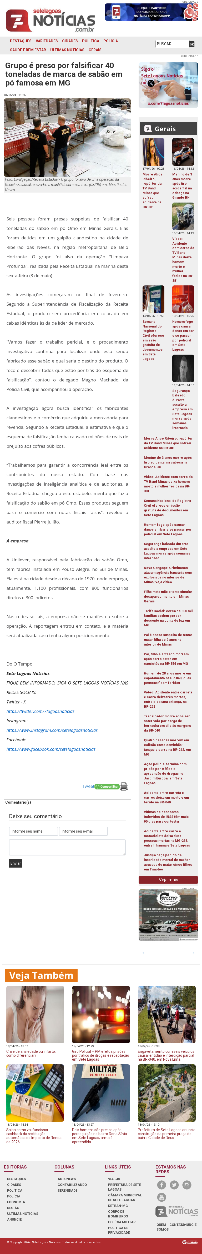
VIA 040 (114, 1179)
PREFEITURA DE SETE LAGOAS (124, 1187)
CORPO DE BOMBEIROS (118, 1214)
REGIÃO (13, 1208)
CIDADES (70, 41)
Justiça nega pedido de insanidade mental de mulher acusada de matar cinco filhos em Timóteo (168, 862)
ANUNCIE (14, 1219)
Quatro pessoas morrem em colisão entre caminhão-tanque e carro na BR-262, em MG (167, 747)
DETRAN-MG (118, 1206)
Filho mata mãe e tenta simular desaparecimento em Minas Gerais (168, 596)
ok (192, 44)
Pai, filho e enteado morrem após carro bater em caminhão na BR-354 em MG (166, 659)
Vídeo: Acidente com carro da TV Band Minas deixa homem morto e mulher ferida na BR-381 (168, 484)
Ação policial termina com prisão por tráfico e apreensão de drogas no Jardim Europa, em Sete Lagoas (165, 773)
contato (177, 1225)
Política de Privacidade (119, 1230)
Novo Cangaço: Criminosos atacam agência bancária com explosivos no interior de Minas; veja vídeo (168, 575)
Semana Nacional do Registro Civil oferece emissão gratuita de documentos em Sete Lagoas (167, 508)
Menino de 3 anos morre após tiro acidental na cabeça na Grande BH (168, 462)
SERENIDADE (67, 1190)
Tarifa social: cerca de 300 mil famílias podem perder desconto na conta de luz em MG (168, 618)
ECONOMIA (16, 1202)
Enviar (16, 863)
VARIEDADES (47, 41)
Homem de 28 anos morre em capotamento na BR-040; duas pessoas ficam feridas (167, 678)
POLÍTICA (90, 41)
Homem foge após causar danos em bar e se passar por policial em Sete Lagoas (168, 529)
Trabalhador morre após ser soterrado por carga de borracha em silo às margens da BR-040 (167, 723)
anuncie (189, 1225)
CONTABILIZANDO (72, 1185)
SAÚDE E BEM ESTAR (28, 50)
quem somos (162, 1227)
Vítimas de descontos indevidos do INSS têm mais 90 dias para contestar (166, 816)
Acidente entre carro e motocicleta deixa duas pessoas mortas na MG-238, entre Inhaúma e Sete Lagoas (167, 838)
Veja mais (168, 879)
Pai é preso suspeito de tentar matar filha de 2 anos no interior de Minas (168, 639)
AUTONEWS (67, 1179)
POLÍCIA (110, 41)
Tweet (88, 786)
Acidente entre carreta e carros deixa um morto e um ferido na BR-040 (166, 797)
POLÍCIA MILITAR (121, 1222)
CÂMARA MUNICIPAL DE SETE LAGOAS (125, 1197)
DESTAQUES (21, 41)
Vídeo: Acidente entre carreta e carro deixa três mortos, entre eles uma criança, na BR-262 (168, 699)
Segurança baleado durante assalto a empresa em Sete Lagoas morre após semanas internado (167, 551)
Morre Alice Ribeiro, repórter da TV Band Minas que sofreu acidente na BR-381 (168, 443)
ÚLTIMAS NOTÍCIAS (67, 50)
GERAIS (95, 50)
